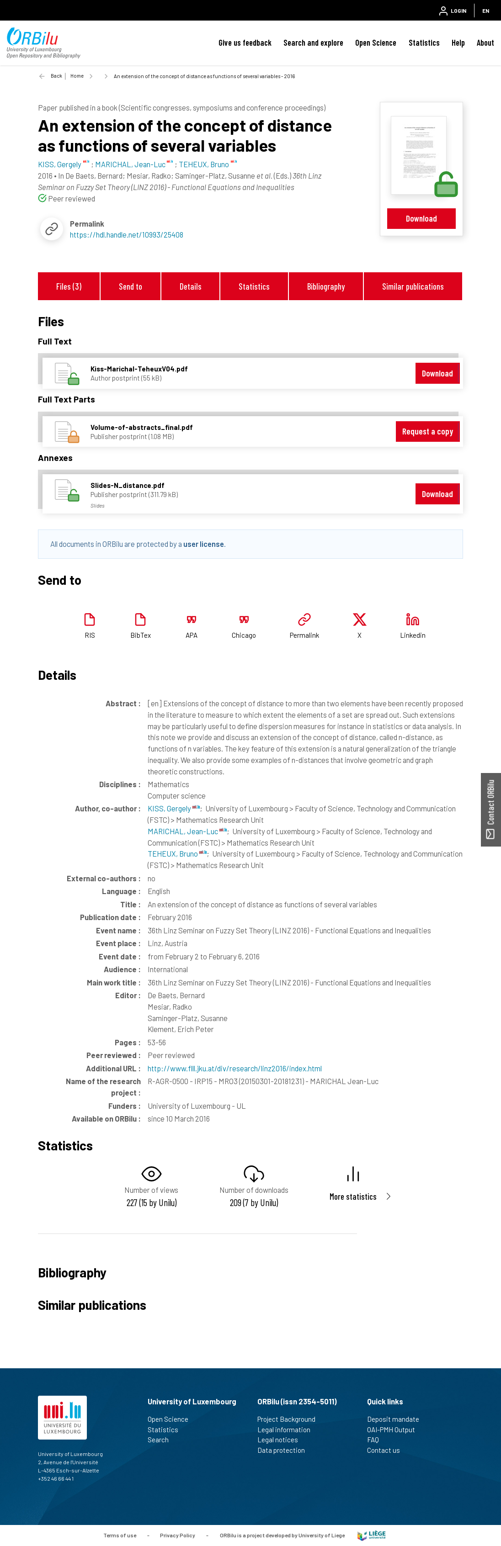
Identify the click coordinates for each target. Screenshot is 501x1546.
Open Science (375, 42)
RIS (90, 635)
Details (191, 286)
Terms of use (119, 1535)
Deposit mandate (397, 1419)
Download (421, 218)
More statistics (353, 1196)
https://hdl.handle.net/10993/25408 (126, 234)
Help (458, 42)
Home (77, 76)
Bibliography (326, 286)
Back (56, 76)
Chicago (244, 635)
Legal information (287, 1429)
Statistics (424, 42)
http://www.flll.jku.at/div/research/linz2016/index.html (235, 1068)
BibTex (140, 635)
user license (203, 543)
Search (162, 1439)
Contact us (387, 1450)
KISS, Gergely (174, 808)
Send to (130, 286)
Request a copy (427, 431)
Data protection (285, 1450)
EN (485, 10)
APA (191, 635)
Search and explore (313, 42)
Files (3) (68, 286)
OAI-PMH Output (395, 1429)
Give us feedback (245, 42)
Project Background (290, 1419)
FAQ (377, 1439)
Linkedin (413, 635)
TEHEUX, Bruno (177, 853)
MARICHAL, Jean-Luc (187, 831)
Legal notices (281, 1439)
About (485, 42)
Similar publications (413, 286)
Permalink (304, 635)
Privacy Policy (177, 1535)
